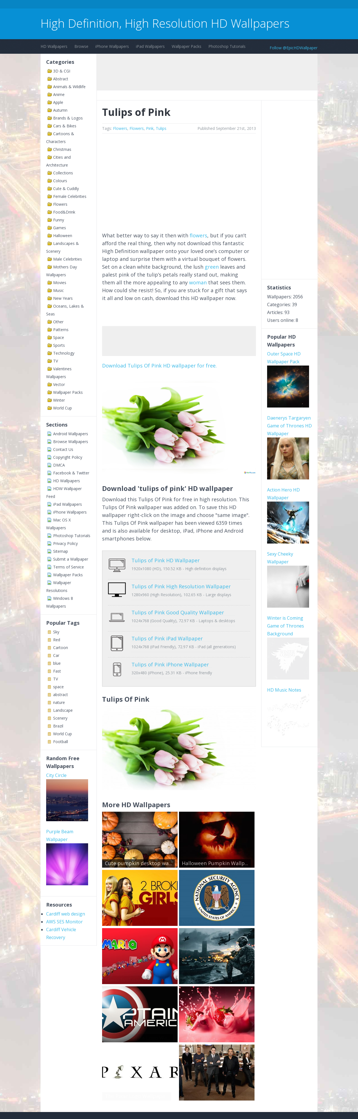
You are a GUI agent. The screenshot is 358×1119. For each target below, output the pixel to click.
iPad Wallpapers (150, 46)
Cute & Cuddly (66, 188)
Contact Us (63, 449)
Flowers (60, 204)
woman (198, 282)
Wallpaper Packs (186, 46)
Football (60, 741)
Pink (150, 128)
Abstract (60, 78)
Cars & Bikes (64, 125)
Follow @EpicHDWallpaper (293, 47)
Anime (59, 94)
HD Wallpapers (54, 46)
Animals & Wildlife (69, 86)
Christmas (62, 149)
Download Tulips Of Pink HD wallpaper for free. (159, 365)
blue (57, 663)
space (58, 686)
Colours (60, 180)
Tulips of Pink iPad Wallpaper (167, 625)
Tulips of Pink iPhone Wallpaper (170, 647)
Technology (63, 353)
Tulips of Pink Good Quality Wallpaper (177, 604)
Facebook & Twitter (71, 473)
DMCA (59, 465)
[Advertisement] (142, 5)
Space (58, 337)
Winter (59, 400)
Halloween (62, 235)
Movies (59, 282)
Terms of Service (68, 567)
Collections (63, 172)
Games (59, 227)
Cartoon (60, 647)
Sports (59, 345)
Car (56, 655)
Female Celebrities (69, 196)
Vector (59, 384)
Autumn (60, 110)
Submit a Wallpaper (70, 559)
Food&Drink (64, 212)
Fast (57, 671)
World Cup (62, 408)
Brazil (58, 726)
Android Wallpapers (70, 433)
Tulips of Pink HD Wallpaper (165, 560)
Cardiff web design (65, 914)
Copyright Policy (67, 457)
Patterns (61, 329)
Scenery (60, 718)
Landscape (63, 710)
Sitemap (60, 551)
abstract (60, 694)
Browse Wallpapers (70, 441)
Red (56, 639)
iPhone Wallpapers (112, 46)
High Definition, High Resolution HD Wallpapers (165, 23)
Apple (58, 102)
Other (58, 321)
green (212, 266)
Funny (58, 220)
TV (55, 361)
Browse (81, 46)
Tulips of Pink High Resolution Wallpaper (181, 582)
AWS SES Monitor (64, 922)
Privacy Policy (65, 543)
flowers (198, 235)
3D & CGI (61, 71)
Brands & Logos (68, 118)
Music (58, 290)
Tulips (161, 128)
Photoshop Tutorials (227, 46)
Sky (56, 632)
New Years (63, 298)
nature (59, 702)
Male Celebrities (67, 259)
